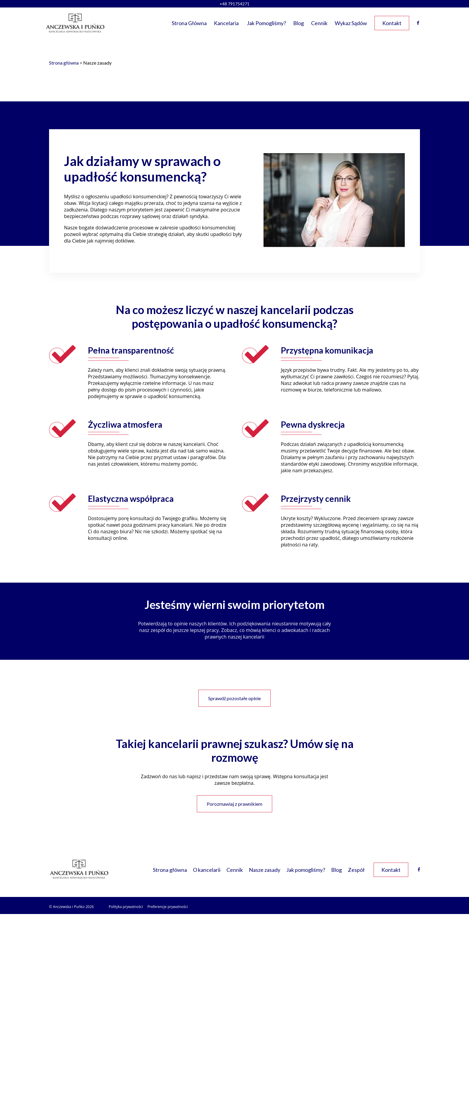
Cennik (319, 23)
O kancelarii (206, 869)
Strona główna (189, 23)
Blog (298, 23)
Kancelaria (226, 23)
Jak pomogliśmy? (266, 23)
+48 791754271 (234, 3)
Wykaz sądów (351, 23)
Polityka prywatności (126, 906)
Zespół (356, 869)
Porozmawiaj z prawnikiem (234, 804)
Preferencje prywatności (167, 906)
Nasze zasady (264, 869)
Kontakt (391, 23)
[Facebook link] (419, 869)
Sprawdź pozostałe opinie (234, 698)
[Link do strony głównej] (75, 23)
